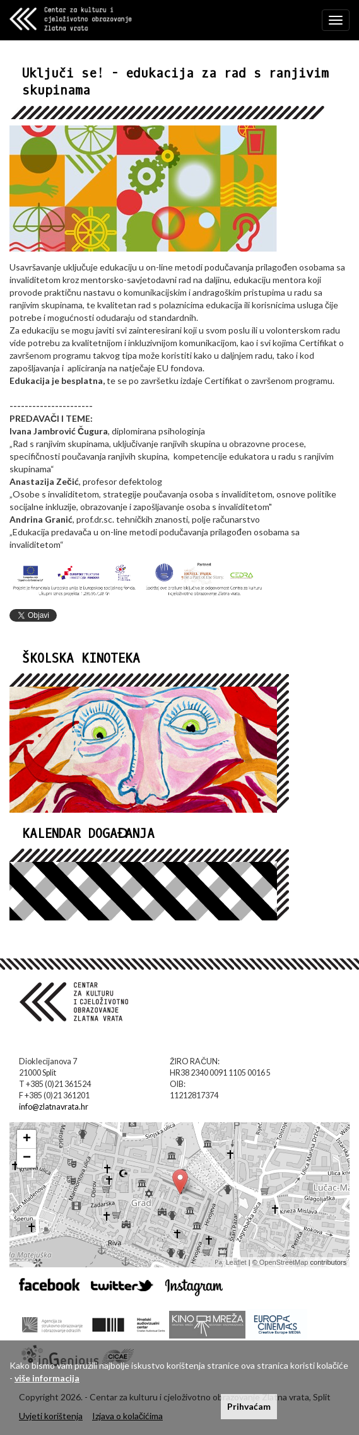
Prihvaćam (249, 1406)
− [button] (27, 1158)
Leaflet (236, 1262)
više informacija (47, 1378)
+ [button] (27, 1139)
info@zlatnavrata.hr (53, 1107)
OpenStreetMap (284, 1262)
